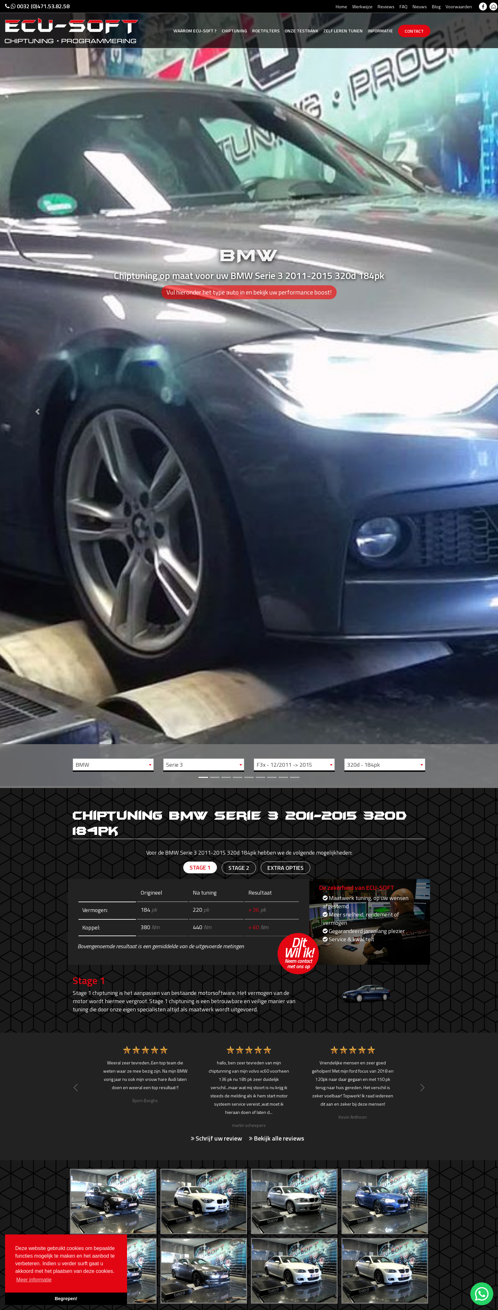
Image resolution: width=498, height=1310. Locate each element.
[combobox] (113, 764)
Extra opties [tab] (285, 867)
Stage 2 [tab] (238, 867)
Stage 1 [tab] (200, 867)
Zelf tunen (343, 30)
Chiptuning (234, 30)
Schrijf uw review (216, 1138)
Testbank (301, 30)
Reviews (386, 6)
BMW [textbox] (82, 764)
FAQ (403, 6)
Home (341, 6)
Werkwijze (362, 6)
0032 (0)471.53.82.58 (37, 6)
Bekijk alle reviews (276, 1138)
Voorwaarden (459, 6)
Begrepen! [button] (66, 1298)
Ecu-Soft (195, 30)
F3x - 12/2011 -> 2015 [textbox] (284, 764)
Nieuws (420, 6)
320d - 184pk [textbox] (363, 764)
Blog (436, 6)
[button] (37, 393)
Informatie (380, 30)
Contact (414, 31)
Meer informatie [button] (33, 1279)
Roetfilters (265, 30)
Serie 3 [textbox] (174, 764)
